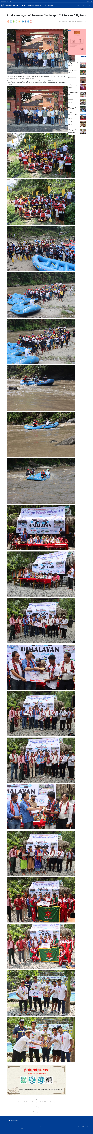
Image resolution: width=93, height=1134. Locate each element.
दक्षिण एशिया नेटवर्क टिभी (13, 1120)
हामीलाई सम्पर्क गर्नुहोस (5, 1)
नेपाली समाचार (31, 5)
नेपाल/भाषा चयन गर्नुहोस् (86, 5)
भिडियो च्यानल (51, 5)
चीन (46, 5)
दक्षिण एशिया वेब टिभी (39, 5)
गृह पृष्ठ (11, 1)
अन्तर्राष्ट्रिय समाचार (17, 5)
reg (91, 1)
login (88, 1)
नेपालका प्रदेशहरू (8, 5)
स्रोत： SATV (71, 21)
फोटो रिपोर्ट (24, 5)
